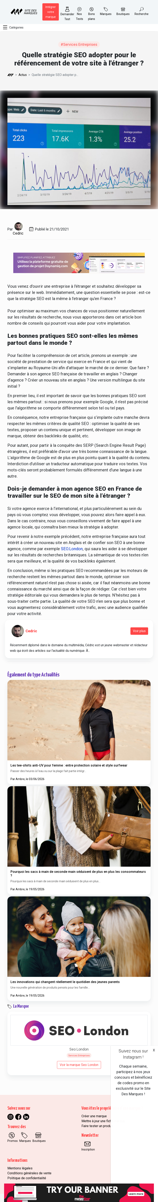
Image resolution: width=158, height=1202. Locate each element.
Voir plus (139, 631)
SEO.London (72, 548)
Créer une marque (94, 1116)
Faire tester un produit (97, 1126)
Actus (23, 75)
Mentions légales (20, 1168)
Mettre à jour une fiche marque (103, 1121)
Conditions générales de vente (29, 1173)
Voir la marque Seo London (79, 1065)
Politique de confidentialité (26, 1178)
